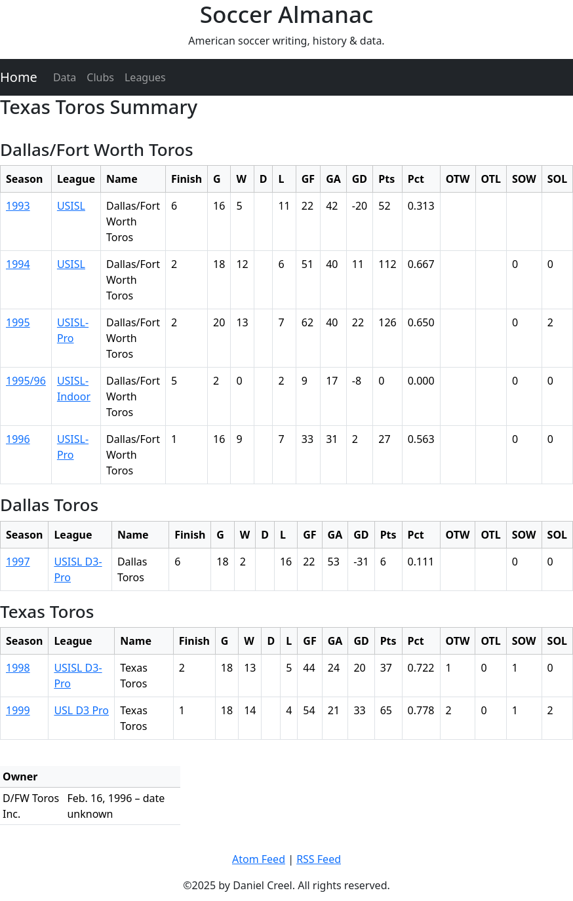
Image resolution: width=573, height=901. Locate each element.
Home (18, 77)
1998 (18, 668)
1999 (18, 710)
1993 (18, 206)
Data (64, 77)
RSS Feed (318, 859)
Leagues (145, 77)
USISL (71, 206)
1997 (18, 561)
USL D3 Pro (81, 710)
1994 (18, 264)
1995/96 (26, 381)
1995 (18, 322)
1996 (18, 439)
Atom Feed (258, 859)
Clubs (100, 77)
